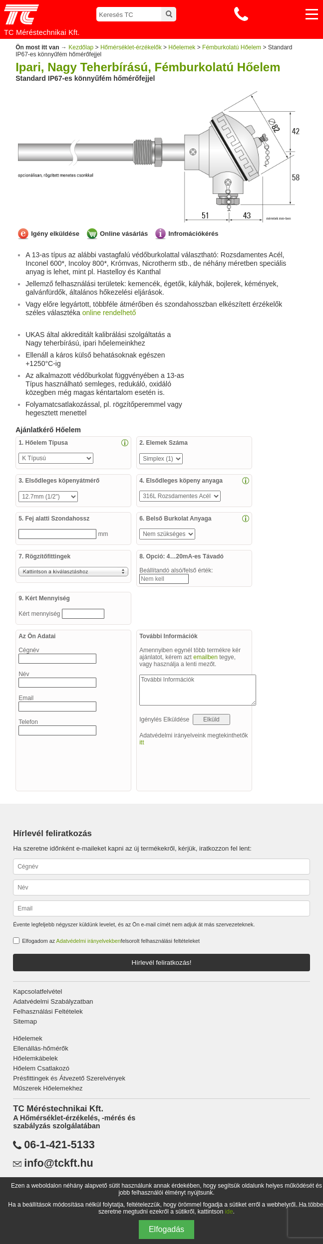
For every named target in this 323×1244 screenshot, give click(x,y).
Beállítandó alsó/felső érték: (177, 570)
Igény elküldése (55, 233)
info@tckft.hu (58, 1163)
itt (141, 742)
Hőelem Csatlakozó (41, 1068)
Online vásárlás (124, 233)
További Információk (197, 690)
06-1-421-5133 (59, 1145)
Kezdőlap (80, 47)
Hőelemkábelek (35, 1058)
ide (229, 1211)
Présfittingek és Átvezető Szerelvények (69, 1078)
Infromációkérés (193, 233)
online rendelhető (109, 313)
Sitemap (25, 1021)
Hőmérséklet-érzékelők (131, 47)
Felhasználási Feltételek (47, 1011)
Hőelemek (181, 47)
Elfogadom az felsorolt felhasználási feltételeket (111, 941)
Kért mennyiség (40, 613)
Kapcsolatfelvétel (37, 991)
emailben (205, 657)
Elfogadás (166, 1229)
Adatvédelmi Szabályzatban (53, 1001)
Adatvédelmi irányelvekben (88, 941)
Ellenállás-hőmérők (40, 1048)
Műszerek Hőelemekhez (47, 1088)
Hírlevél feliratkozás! (161, 962)
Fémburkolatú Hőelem (231, 47)
